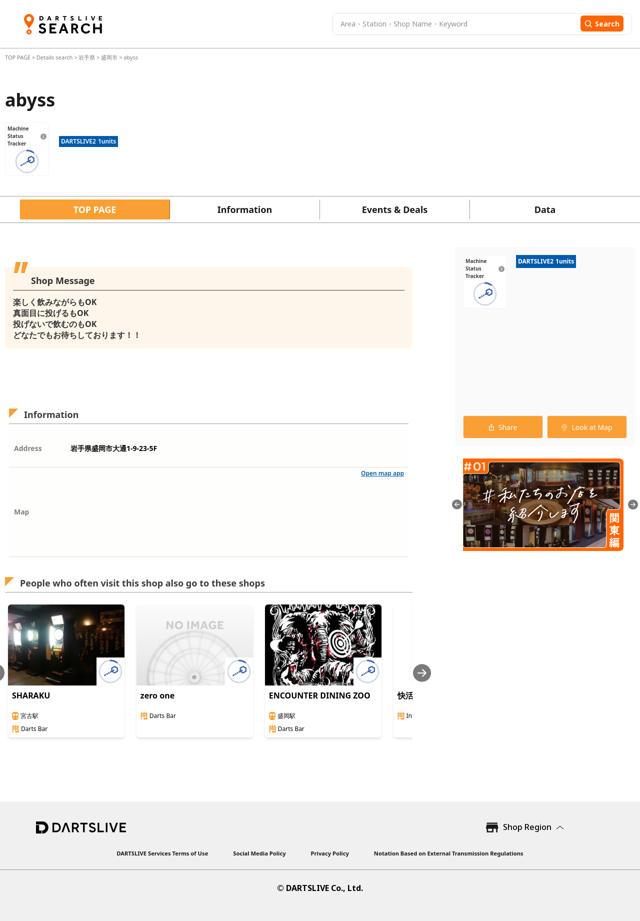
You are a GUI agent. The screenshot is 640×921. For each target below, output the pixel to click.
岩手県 (86, 57)
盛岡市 (109, 57)
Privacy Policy (330, 853)
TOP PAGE (18, 57)
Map (21, 511)
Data (545, 210)
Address (28, 448)
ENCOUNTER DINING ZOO (319, 695)
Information (245, 210)
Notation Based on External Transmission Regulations (449, 853)
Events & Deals (395, 210)
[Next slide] (422, 673)
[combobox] (455, 24)
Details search (55, 57)
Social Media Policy (259, 853)
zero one (157, 695)
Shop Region (527, 827)
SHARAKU (31, 695)
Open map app (382, 473)
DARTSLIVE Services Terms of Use (162, 853)
